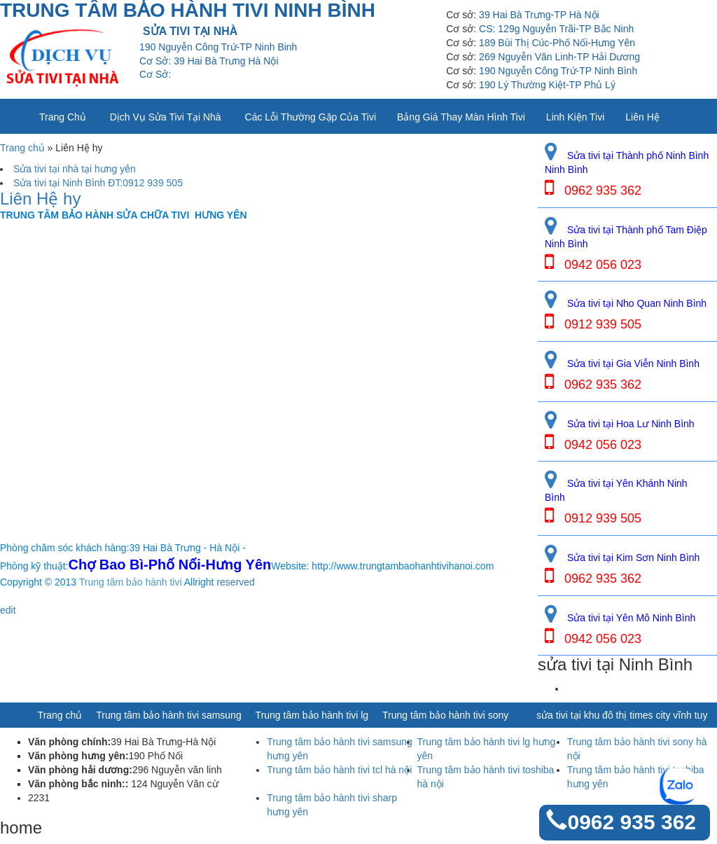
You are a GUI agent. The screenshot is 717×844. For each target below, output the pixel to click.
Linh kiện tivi (575, 117)
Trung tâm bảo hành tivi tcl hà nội (339, 769)
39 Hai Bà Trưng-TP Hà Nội (539, 14)
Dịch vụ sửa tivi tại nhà (165, 117)
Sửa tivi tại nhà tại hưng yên (74, 168)
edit (8, 610)
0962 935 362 (631, 821)
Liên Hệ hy (40, 199)
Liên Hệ (642, 117)
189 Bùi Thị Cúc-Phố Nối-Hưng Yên (557, 42)
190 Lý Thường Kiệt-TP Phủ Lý (547, 84)
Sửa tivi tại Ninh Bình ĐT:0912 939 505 (98, 182)
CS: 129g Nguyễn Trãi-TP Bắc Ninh (556, 28)
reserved (235, 582)
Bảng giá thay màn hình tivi (461, 117)
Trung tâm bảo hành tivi (130, 582)
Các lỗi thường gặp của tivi (310, 117)
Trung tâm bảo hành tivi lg (312, 715)
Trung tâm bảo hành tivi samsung (168, 715)
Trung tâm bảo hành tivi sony (445, 715)
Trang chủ (62, 117)
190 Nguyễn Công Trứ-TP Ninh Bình (558, 70)
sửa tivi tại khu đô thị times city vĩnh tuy (621, 715)
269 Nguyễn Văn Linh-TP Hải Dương (559, 56)
